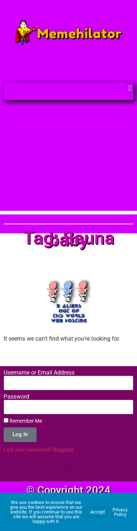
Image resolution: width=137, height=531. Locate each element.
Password (16, 397)
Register (63, 449)
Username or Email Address (39, 373)
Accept (97, 512)
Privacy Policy (120, 512)
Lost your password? (28, 450)
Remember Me (23, 421)
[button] (129, 88)
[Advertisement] (68, 159)
